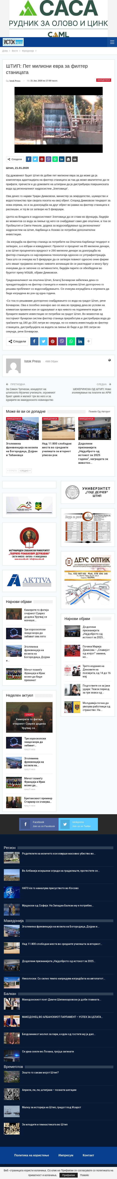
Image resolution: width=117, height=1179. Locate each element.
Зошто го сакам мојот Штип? (40, 1072)
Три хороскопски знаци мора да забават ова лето (35, 633)
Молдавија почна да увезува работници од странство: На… (96, 706)
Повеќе (84, 1175)
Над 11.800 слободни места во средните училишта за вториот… (62, 943)
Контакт (88, 1155)
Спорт (29, 715)
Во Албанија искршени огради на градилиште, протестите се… (61, 870)
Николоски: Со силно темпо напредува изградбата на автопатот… (63, 978)
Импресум (65, 1155)
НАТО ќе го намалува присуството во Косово (50, 888)
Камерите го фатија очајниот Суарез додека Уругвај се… (29, 724)
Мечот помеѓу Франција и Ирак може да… (34, 782)
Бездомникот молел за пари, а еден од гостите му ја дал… (59, 1034)
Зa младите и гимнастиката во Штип (45, 1124)
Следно (25, 471)
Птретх (12, 471)
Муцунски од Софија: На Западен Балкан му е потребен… (57, 905)
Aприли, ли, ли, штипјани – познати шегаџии (49, 1089)
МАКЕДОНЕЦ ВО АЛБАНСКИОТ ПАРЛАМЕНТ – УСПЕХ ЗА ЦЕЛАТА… (62, 1016)
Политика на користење (31, 1155)
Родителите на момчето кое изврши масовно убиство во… (59, 853)
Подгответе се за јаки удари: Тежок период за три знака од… (96, 689)
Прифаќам (68, 1175)
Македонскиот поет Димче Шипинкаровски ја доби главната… (61, 999)
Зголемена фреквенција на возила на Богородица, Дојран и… (28, 653)
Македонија (103, 80)
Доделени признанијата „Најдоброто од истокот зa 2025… (58, 961)
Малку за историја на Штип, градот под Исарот (51, 1107)
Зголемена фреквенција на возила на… (34, 762)
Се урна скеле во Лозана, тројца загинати (48, 1051)
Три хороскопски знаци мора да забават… (35, 742)
